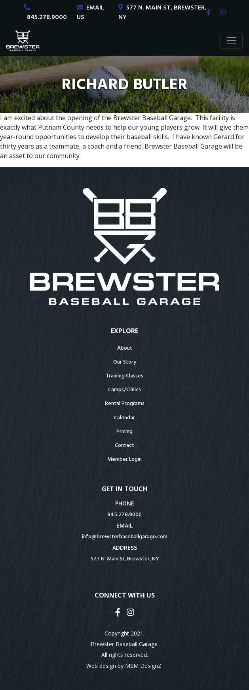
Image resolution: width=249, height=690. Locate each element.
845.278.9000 (124, 514)
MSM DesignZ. (144, 665)
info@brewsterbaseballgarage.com (124, 536)
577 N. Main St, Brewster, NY (124, 559)
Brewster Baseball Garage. (125, 644)
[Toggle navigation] (231, 41)
